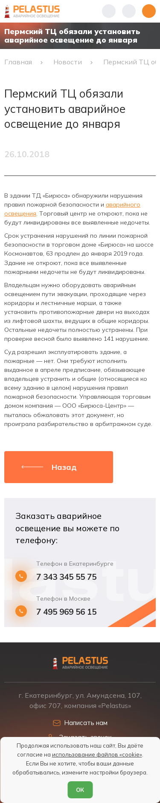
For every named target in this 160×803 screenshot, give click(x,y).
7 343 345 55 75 (66, 577)
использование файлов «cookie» (97, 754)
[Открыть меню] (149, 11)
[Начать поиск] (129, 11)
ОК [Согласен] (80, 789)
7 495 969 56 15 (66, 612)
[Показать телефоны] (109, 11)
